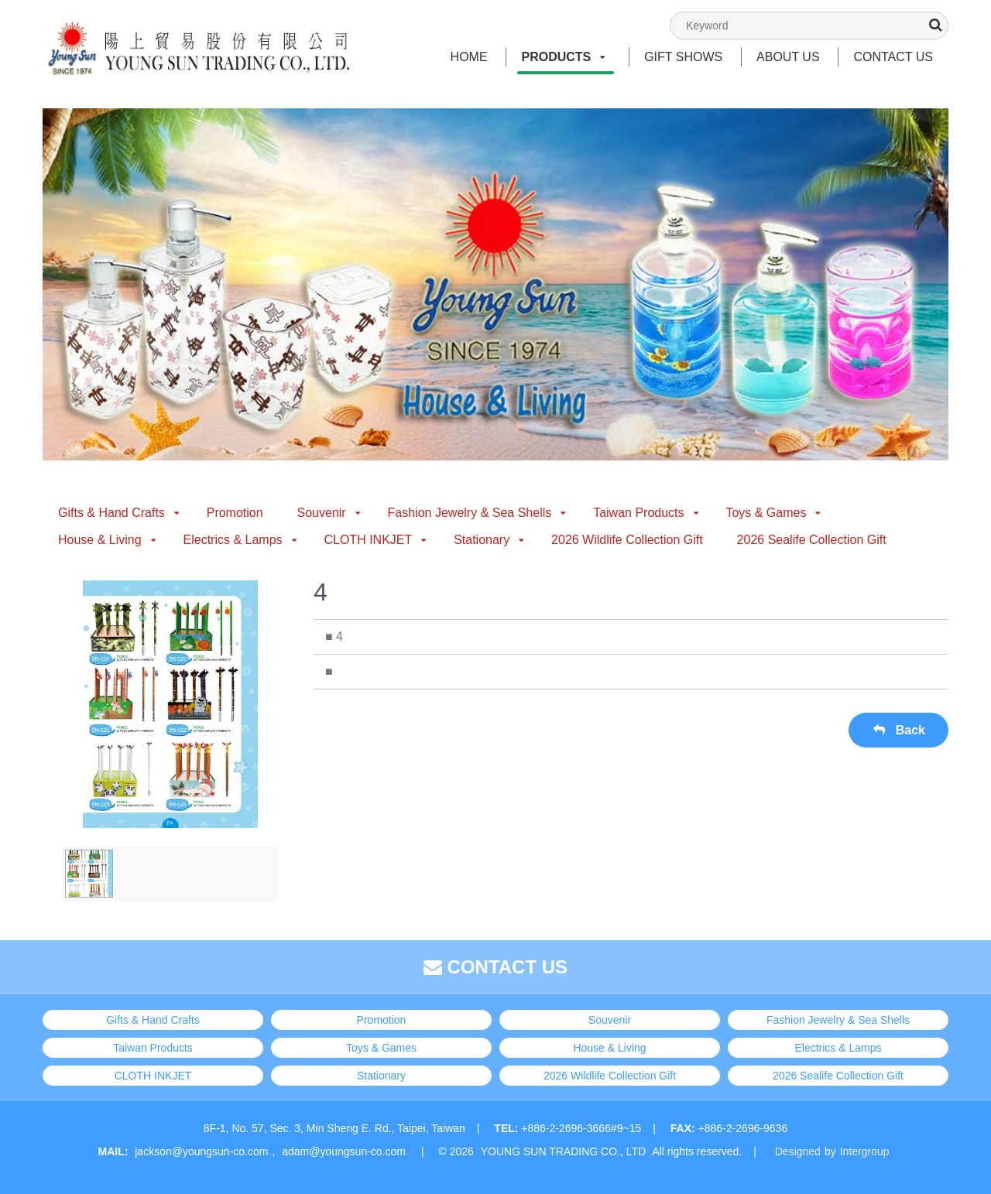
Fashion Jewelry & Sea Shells (477, 512)
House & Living (107, 539)
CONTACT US (893, 56)
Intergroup (865, 1151)
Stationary (489, 539)
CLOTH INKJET (375, 539)
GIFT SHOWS (683, 56)
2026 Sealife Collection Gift (811, 539)
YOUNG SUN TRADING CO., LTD (563, 1151)
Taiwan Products (645, 512)
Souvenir (329, 512)
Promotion (235, 512)
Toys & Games (773, 512)
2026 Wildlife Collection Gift (627, 539)
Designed (798, 1151)
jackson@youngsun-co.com (201, 1151)
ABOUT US (788, 56)
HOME (469, 56)
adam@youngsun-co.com (344, 1151)
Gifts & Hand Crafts (119, 512)
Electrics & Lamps (240, 539)
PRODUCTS (563, 56)
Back (898, 730)
